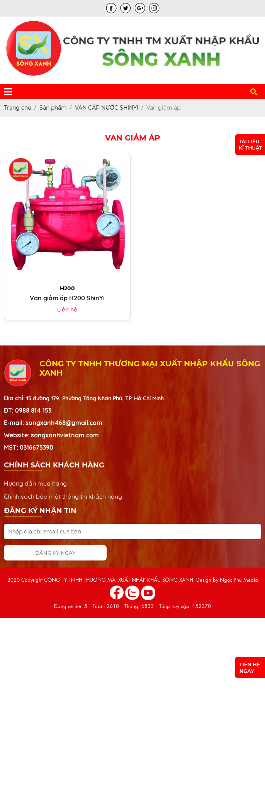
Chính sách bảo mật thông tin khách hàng (63, 496)
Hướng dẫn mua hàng (35, 483)
